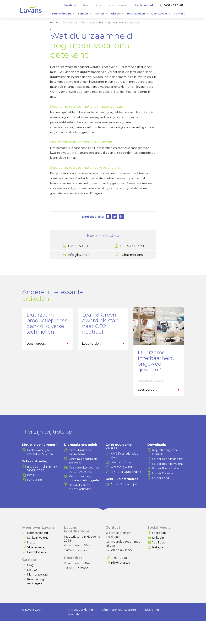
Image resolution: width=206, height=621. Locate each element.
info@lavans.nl (79, 255)
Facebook (159, 533)
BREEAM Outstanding (126, 472)
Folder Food (160, 478)
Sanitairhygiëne (37, 537)
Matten (32, 542)
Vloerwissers (35, 547)
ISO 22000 (34, 480)
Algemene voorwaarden (119, 609)
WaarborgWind (121, 467)
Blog (30, 565)
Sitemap (74, 613)
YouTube (158, 542)
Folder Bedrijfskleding (167, 459)
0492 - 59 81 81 (171, 5)
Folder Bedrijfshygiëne (167, 463)
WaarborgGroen (122, 462)
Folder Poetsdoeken (166, 468)
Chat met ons (132, 255)
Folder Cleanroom (164, 473)
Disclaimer (152, 609)
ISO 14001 (33, 475)
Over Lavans (69, 22)
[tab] (63, 13)
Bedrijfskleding (37, 533)
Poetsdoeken (36, 552)
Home (54, 22)
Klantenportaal (37, 574)
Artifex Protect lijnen (125, 484)
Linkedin (158, 537)
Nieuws (32, 570)
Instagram (159, 547)
